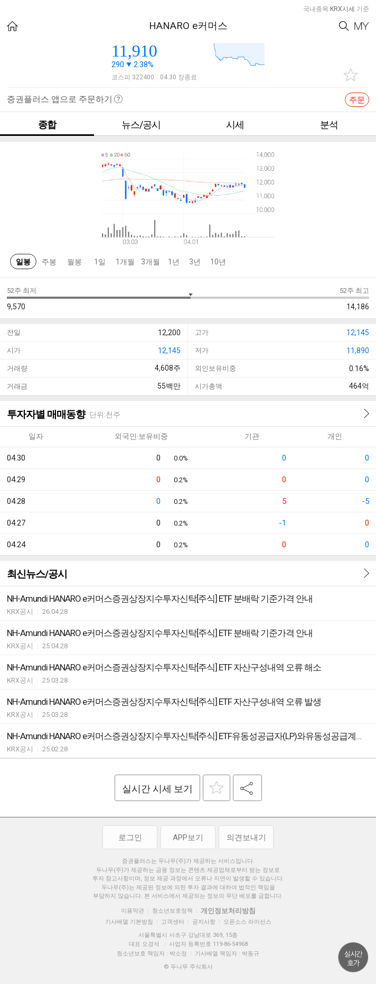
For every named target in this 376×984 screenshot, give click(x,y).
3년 (195, 262)
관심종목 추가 (351, 75)
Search (344, 26)
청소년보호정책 (172, 910)
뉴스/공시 (141, 124)
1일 (100, 262)
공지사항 (203, 921)
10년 (218, 262)
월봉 (74, 262)
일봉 (23, 262)
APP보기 (188, 837)
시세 (235, 124)
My (361, 26)
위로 (353, 957)
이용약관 (132, 910)
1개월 (125, 262)
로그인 (130, 837)
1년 (174, 262)
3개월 (150, 262)
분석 (329, 124)
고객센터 (172, 921)
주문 (357, 100)
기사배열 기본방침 (129, 921)
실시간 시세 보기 (157, 788)
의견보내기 (246, 837)
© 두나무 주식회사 (188, 966)
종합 (47, 124)
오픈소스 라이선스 (247, 921)
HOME (12, 26)
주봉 (49, 262)
